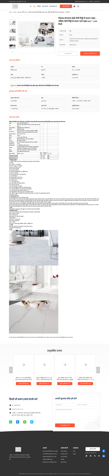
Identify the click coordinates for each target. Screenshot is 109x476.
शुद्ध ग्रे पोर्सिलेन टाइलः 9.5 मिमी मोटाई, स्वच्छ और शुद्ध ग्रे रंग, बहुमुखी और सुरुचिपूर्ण (65, 379)
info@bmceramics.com (17, 409)
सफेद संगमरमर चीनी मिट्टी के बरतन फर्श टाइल (63, 337)
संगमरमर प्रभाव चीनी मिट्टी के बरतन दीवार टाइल (41, 337)
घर (30, 6)
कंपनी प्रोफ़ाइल (64, 451)
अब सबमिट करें (65, 425)
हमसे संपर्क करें (53, 6)
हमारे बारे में (45, 6)
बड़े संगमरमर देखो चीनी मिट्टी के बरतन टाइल (20, 337)
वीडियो (39, 6)
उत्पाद (34, 6)
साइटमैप (62, 459)
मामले (74, 451)
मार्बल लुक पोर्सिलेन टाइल (22, 12)
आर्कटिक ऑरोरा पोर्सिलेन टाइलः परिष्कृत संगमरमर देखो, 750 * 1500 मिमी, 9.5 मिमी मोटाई (85, 379)
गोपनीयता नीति (22, 473)
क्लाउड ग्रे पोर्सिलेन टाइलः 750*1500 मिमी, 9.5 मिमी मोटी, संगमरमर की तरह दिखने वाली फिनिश (44, 379)
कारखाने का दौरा (64, 454)
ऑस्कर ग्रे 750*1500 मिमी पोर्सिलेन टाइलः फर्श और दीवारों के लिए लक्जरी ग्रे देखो (23, 379)
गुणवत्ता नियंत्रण (64, 456)
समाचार (74, 454)
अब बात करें (66, 6)
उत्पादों (14, 12)
